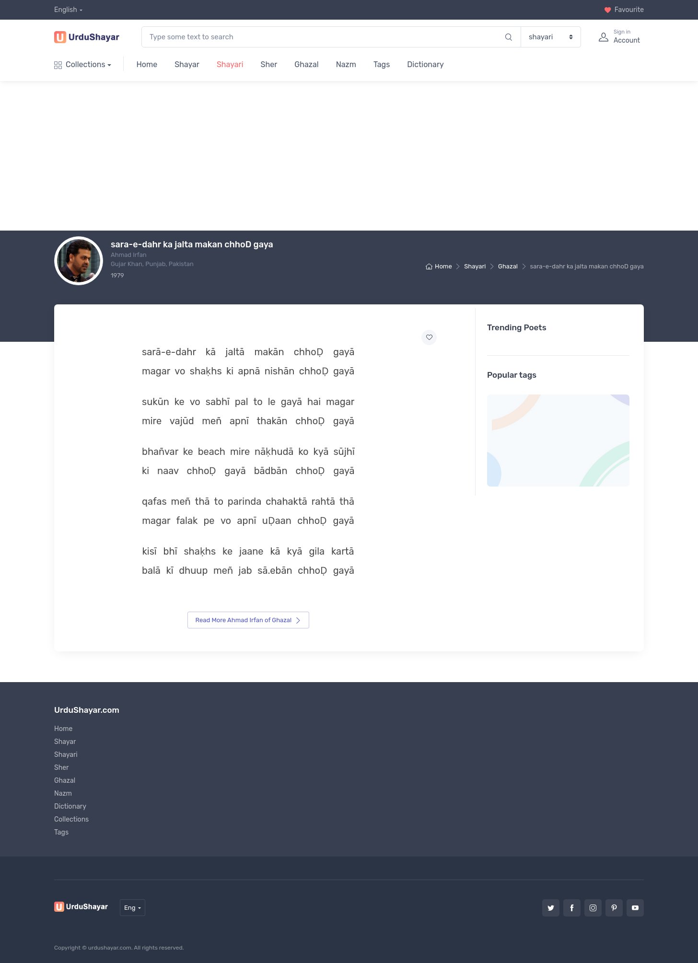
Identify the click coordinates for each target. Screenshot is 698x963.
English (65, 10)
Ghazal (306, 64)
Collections (79, 64)
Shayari (230, 64)
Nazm (346, 64)
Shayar (186, 64)
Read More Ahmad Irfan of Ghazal (249, 620)
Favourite (624, 10)
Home (146, 64)
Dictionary (425, 64)
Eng (130, 907)
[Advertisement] (356, 156)
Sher (269, 64)
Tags (381, 64)
